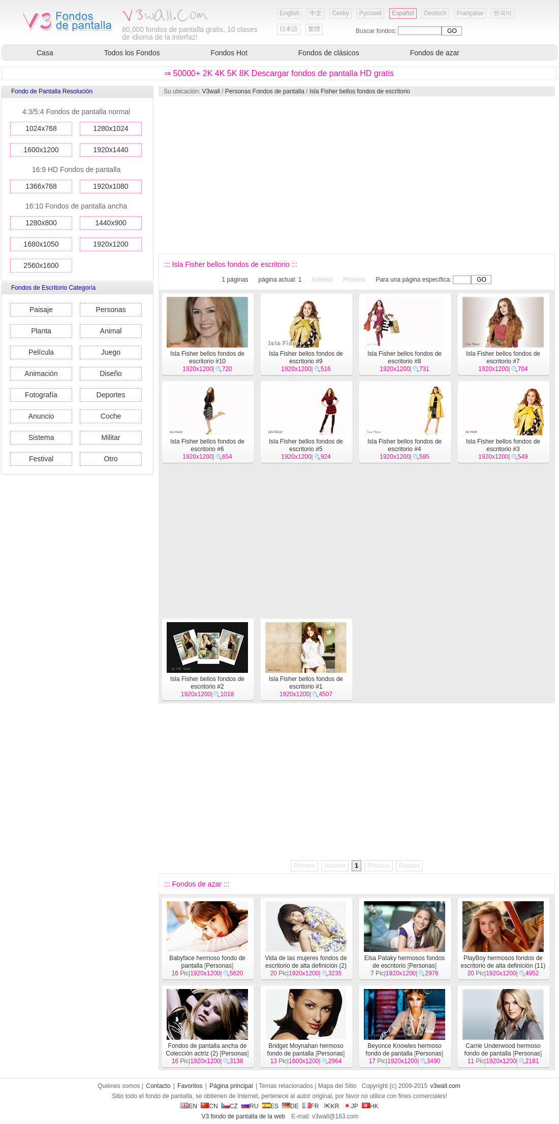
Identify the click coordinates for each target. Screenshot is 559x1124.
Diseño (111, 373)
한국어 (502, 13)
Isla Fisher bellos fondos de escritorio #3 (503, 445)
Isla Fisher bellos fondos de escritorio (359, 91)
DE (290, 1106)
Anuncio (41, 416)
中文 (315, 13)
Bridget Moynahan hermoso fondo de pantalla (305, 1049)
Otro (110, 459)
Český (340, 13)
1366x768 (41, 186)
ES (270, 1106)
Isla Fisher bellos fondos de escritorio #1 (306, 682)
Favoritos (189, 1085)
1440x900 (111, 223)
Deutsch (435, 13)
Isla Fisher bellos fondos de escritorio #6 (207, 445)
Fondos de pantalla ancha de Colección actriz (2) (206, 1049)
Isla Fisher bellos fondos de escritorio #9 (306, 357)
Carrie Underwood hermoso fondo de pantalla (502, 1049)
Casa (45, 53)
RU (249, 1106)
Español (403, 13)
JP (350, 1106)
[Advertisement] (345, 175)
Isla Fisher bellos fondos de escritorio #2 (207, 682)
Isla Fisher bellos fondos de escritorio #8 (404, 357)
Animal (111, 331)
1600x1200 (40, 150)
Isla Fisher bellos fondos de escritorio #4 (404, 445)
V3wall (211, 91)
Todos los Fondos (132, 53)
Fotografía (41, 395)
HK (370, 1106)
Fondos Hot (228, 53)
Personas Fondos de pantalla (264, 91)
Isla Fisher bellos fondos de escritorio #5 (306, 445)
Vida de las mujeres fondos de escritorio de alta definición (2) (306, 962)
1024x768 (41, 128)
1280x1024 (110, 128)
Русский (370, 13)
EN (188, 1106)
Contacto (158, 1085)
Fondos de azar (434, 53)
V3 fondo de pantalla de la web (243, 1116)
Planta (41, 331)
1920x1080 (110, 186)
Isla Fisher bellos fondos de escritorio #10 (207, 357)
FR (310, 1106)
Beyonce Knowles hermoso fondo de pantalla (404, 1049)
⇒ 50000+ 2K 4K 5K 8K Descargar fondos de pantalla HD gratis (279, 73)
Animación (40, 373)
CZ (230, 1106)
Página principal (231, 1085)
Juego (110, 352)
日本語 (289, 28)
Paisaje (41, 309)
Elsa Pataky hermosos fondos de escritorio (404, 962)
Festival (41, 459)
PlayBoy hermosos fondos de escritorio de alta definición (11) (503, 962)
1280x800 (41, 223)
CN (209, 1106)
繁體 (314, 28)
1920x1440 (110, 150)
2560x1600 (40, 265)
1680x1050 (40, 244)
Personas (111, 309)
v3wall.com (445, 1085)
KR (331, 1106)
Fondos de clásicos (328, 53)
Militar (110, 437)
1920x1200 (110, 244)
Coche (111, 416)
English (289, 13)
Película (41, 352)
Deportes (111, 395)
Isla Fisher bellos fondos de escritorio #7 (503, 357)
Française (470, 13)
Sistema (41, 437)
